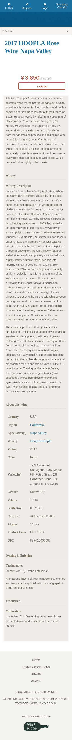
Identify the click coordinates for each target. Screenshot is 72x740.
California (37, 425)
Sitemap (36, 680)
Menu (7, 31)
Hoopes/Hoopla (40, 441)
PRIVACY (36, 674)
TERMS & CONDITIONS (36, 667)
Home (36, 660)
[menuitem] (9, 6)
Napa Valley (38, 433)
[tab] (36, 31)
